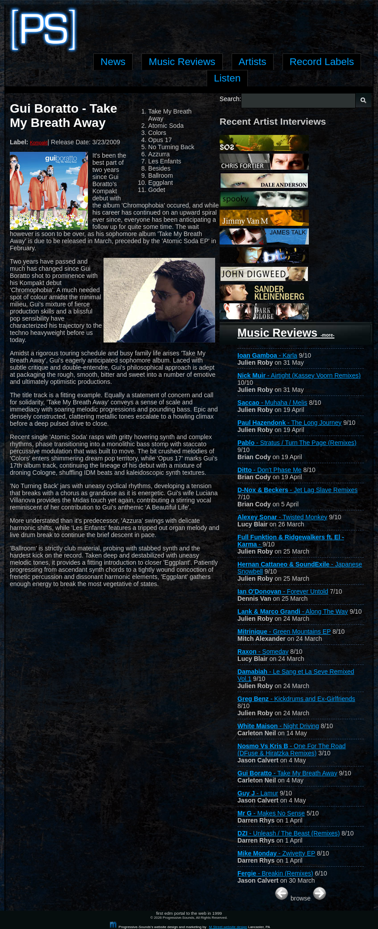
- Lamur (257, 793)
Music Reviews (285, 332)
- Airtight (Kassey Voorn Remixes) (299, 375)
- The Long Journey (289, 422)
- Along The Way (292, 611)
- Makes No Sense (271, 813)
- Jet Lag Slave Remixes (297, 489)
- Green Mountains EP (284, 631)
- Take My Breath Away (287, 773)
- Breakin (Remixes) (275, 873)
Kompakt (38, 142)
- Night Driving (278, 725)
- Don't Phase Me (269, 469)
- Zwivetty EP (276, 853)
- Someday (262, 651)
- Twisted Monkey (282, 517)
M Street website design (228, 927)
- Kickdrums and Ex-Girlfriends (296, 698)
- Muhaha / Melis (272, 402)
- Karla (267, 355)
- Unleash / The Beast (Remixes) (288, 833)
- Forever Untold (282, 591)
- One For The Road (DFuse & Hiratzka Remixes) (291, 749)
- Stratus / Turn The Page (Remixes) (297, 442)
